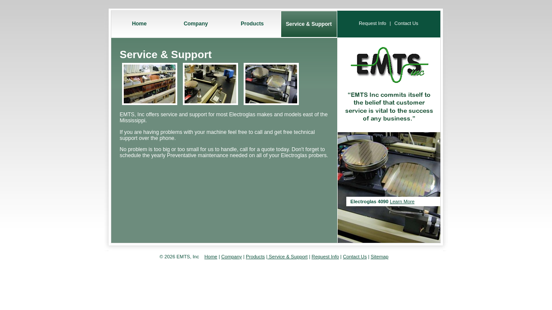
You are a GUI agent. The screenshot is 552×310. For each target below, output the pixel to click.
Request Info (372, 23)
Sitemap (380, 256)
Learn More (402, 201)
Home (139, 24)
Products (252, 24)
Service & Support (309, 24)
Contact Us (406, 23)
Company (196, 24)
